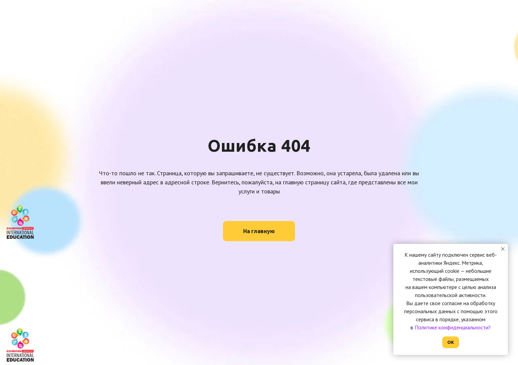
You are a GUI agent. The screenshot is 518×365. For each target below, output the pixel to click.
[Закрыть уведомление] (502, 249)
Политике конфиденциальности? (453, 327)
